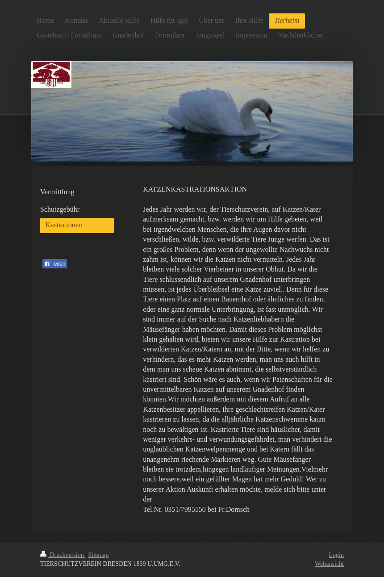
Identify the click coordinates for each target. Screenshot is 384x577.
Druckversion (62, 555)
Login (336, 555)
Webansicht (329, 563)
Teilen (54, 264)
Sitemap (98, 555)
